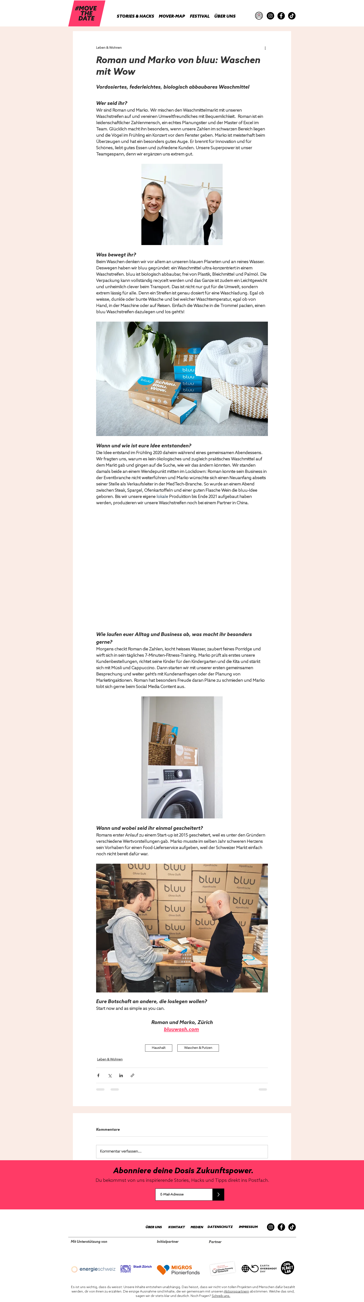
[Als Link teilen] (132, 1075)
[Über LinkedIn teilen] (121, 1075)
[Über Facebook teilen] (98, 1075)
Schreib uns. (221, 1296)
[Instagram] (270, 15)
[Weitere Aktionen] (265, 48)
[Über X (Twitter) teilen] (109, 1075)
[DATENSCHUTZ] (218, 1227)
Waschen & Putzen (198, 1048)
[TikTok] (292, 15)
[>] (218, 1195)
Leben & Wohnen (110, 1060)
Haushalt (159, 1048)
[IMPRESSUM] (247, 1227)
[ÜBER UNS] (151, 1227)
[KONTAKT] (174, 1227)
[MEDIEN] (194, 1227)
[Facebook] (281, 15)
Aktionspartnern (236, 1292)
